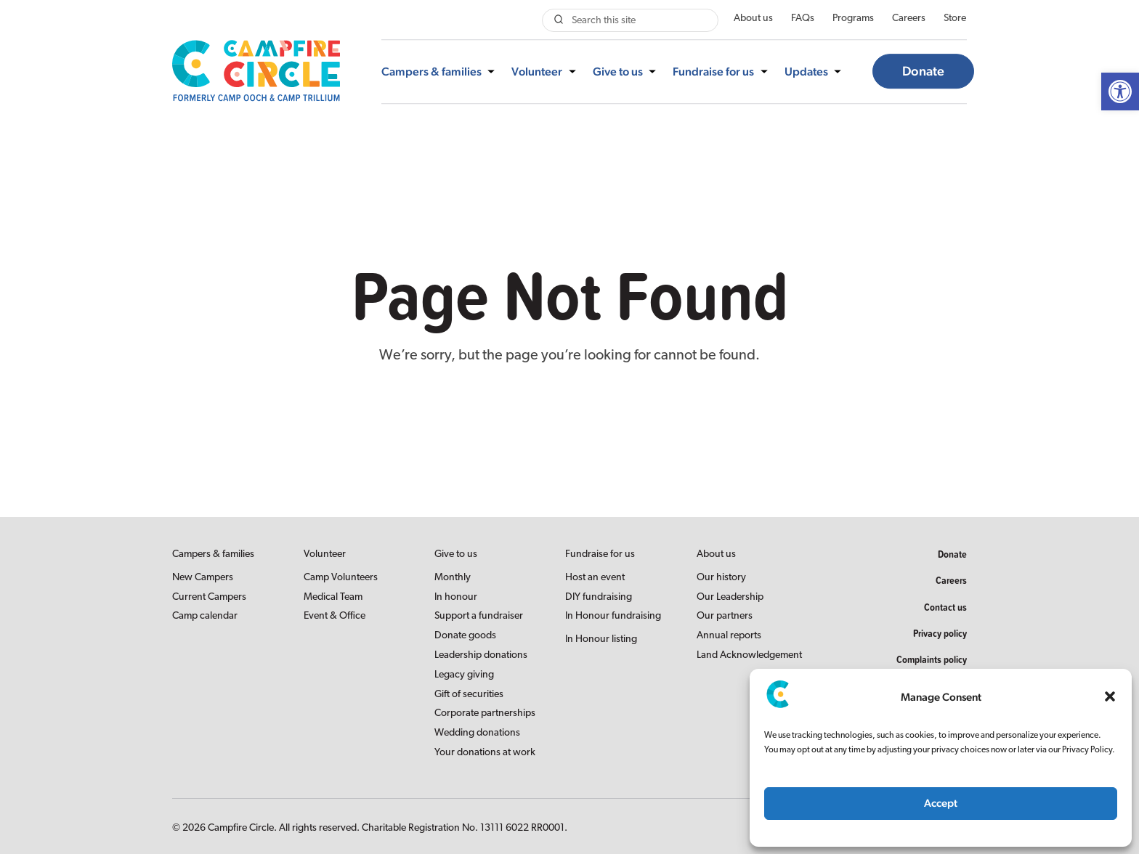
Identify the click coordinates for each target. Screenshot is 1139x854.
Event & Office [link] (334, 616)
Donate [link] (923, 71)
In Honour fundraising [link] (613, 616)
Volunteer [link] (536, 71)
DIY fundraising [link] (598, 597)
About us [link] (753, 18)
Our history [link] (721, 577)
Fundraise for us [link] (713, 71)
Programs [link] (853, 18)
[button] (1110, 696)
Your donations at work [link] (484, 752)
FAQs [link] (802, 18)
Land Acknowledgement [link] (749, 655)
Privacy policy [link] (940, 633)
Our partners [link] (725, 616)
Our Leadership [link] (730, 597)
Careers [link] (908, 18)
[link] (1120, 91)
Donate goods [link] (465, 635)
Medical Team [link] (333, 597)
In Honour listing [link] (601, 639)
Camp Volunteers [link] (341, 577)
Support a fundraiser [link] (478, 616)
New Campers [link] (202, 577)
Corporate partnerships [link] (484, 713)
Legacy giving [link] (464, 675)
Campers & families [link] (431, 71)
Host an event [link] (595, 577)
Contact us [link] (945, 607)
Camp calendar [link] (205, 616)
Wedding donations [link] (477, 733)
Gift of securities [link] (468, 694)
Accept (940, 803)
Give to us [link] (618, 71)
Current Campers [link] (209, 597)
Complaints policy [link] (931, 659)
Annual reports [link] (729, 635)
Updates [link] (806, 71)
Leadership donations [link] (480, 655)
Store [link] (955, 18)
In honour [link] (455, 597)
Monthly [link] (452, 577)
